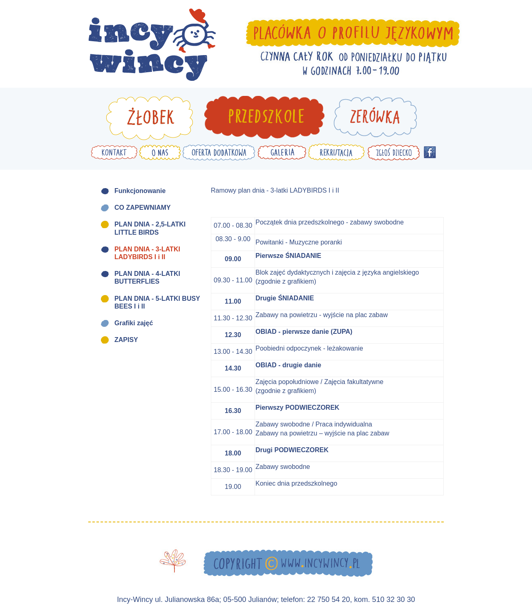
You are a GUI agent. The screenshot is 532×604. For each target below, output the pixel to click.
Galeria (281, 152)
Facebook (430, 152)
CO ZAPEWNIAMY (142, 207)
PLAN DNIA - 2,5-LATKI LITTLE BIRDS (150, 228)
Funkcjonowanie (139, 190)
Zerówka (375, 118)
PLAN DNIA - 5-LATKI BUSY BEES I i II (157, 302)
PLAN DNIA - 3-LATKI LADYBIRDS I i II (147, 253)
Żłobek (149, 118)
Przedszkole (264, 118)
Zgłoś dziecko (393, 152)
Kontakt (114, 152)
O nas (160, 152)
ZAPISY (126, 339)
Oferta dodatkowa (219, 152)
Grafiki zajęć (133, 323)
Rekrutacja (336, 152)
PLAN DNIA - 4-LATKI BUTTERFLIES (147, 277)
